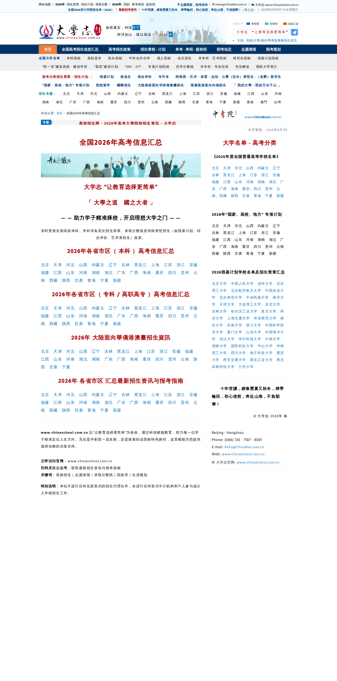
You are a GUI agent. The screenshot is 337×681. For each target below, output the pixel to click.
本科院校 (74, 58)
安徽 (223, 93)
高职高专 (94, 58)
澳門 (264, 102)
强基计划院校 (268, 58)
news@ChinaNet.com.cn (231, 4)
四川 (127, 102)
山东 (264, 93)
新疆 (236, 102)
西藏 (168, 102)
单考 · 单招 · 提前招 (191, 49)
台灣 (277, 102)
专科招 (273, 24)
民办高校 (115, 58)
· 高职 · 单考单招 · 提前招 (133, 4)
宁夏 (223, 102)
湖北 (59, 102)
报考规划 (273, 49)
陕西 (182, 102)
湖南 (45, 102)
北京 (66, 93)
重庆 (114, 102)
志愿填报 (248, 49)
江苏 (196, 93)
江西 (251, 93)
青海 (209, 102)
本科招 (255, 24)
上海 (182, 93)
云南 (154, 102)
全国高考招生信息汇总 (80, 49)
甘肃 (195, 102)
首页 (48, 49)
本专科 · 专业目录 (214, 66)
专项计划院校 (158, 66)
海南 (100, 102)
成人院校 (164, 58)
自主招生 (185, 58)
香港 (250, 102)
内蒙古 (123, 93)
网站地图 (45, 4)
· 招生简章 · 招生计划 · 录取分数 (81, 4)
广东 (73, 102)
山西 (107, 93)
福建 (237, 93)
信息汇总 (293, 24)
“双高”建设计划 (106, 66)
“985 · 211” (133, 66)
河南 (278, 93)
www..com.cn (263, 116)
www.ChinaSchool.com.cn (243, 454)
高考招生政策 (119, 49)
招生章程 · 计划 (152, 49)
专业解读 (242, 66)
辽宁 (138, 93)
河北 (93, 93)
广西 (86, 102)
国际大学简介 (266, 66)
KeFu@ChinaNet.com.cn (244, 446)
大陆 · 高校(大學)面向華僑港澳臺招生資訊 (267, 40)
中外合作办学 (139, 58)
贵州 (141, 102)
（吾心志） (198, 9)
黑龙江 (167, 93)
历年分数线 (185, 66)
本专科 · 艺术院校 (212, 58)
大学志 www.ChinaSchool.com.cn (276, 4)
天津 (80, 93)
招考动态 (224, 49)
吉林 (152, 93)
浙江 (210, 93)
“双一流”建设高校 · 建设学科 (65, 66)
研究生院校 (242, 58)
